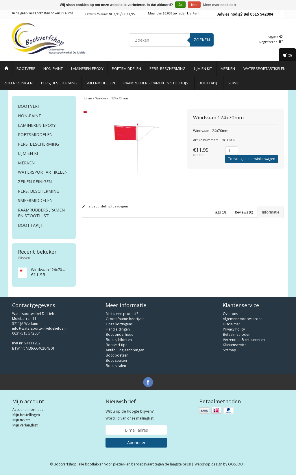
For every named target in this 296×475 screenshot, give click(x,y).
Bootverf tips (116, 344)
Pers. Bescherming (167, 68)
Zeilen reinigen (18, 83)
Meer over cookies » (219, 5)
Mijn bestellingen (26, 414)
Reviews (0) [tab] (244, 212)
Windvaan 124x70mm (49, 269)
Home (87, 98)
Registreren (271, 42)
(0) (287, 55)
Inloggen (273, 36)
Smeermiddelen (100, 83)
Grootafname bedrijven (125, 318)
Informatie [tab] (270, 212)
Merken (228, 68)
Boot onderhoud (120, 334)
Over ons (230, 313)
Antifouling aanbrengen (125, 350)
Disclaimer (231, 324)
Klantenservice (235, 344)
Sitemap (229, 350)
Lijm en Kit (203, 68)
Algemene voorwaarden (242, 318)
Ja (180, 5)
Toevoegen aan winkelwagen (251, 158)
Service (234, 83)
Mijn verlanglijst (25, 425)
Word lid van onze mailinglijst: (130, 415)
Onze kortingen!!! (120, 324)
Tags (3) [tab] (219, 212)
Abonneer (136, 442)
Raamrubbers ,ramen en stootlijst (156, 83)
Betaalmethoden (236, 334)
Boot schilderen (119, 339)
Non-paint (53, 68)
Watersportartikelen (264, 68)
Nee (194, 5)
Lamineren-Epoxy (87, 68)
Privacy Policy (234, 329)
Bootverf (25, 68)
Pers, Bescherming (59, 83)
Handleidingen (118, 329)
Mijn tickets (21, 420)
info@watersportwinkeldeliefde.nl (39, 328)
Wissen (24, 257)
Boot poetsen (117, 355)
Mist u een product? (122, 313)
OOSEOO (235, 464)
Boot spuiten (116, 360)
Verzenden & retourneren (244, 339)
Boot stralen (116, 365)
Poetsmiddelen (126, 68)
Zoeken (202, 39)
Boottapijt (209, 83)
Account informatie (28, 409)
